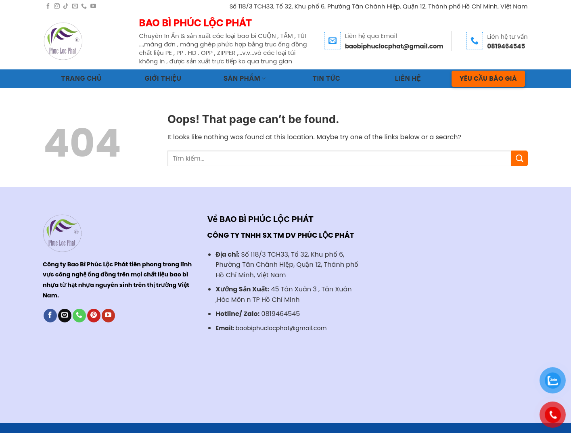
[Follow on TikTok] (66, 6)
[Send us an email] (75, 6)
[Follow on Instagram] (57, 6)
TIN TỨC (326, 78)
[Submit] (519, 158)
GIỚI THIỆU (163, 78)
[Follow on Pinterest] (93, 315)
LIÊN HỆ (408, 78)
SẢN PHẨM (245, 78)
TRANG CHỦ (81, 78)
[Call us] (84, 6)
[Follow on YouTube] (93, 6)
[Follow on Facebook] (48, 6)
